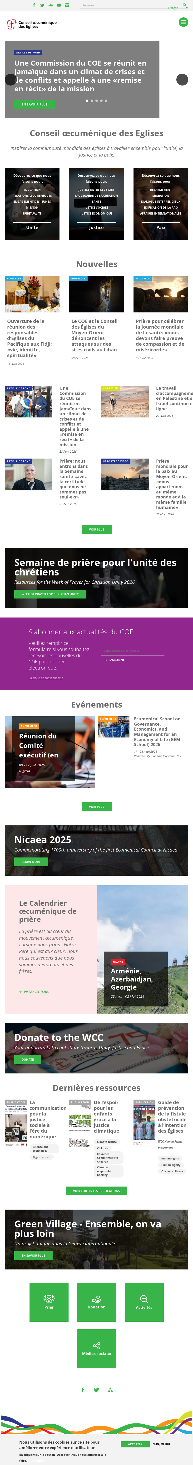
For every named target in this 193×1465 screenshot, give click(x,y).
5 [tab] (106, 101)
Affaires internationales (160, 213)
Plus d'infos (36, 1460)
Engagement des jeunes (32, 202)
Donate (28, 1060)
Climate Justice (107, 1142)
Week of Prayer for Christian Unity (50, 594)
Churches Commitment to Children (107, 1157)
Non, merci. (162, 1444)
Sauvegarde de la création (96, 196)
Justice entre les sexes (96, 190)
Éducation (32, 190)
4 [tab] (101, 101)
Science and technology (41, 1148)
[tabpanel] (96, 80)
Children (102, 1148)
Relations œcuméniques (32, 196)
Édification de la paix (161, 208)
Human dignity (170, 1165)
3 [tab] (96, 101)
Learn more (31, 862)
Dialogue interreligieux (160, 202)
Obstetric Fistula (172, 1171)
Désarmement (161, 190)
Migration (160, 196)
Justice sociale (96, 208)
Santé (96, 202)
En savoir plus (35, 104)
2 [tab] (91, 101)
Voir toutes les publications (96, 1191)
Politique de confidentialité (46, 678)
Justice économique (96, 213)
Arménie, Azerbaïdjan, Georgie (132, 978)
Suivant (182, 80)
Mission (32, 208)
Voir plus (96, 529)
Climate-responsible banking (104, 1171)
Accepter (135, 1444)
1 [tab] (87, 101)
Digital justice (41, 1157)
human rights (170, 1158)
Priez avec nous (36, 992)
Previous (11, 80)
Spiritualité (32, 213)
